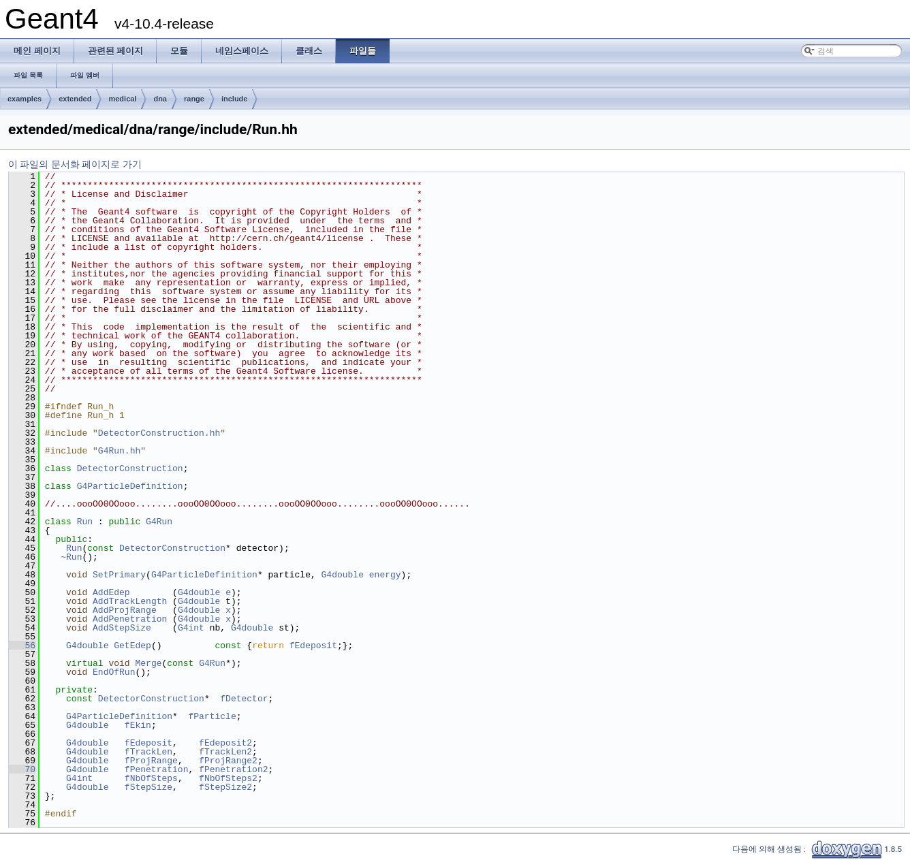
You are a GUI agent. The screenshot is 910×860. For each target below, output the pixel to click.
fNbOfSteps (151, 778)
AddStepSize (122, 628)
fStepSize (148, 787)
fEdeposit (313, 645)
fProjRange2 (228, 760)
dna (160, 99)
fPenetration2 (233, 769)
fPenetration (157, 769)
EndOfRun (114, 672)
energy (385, 575)
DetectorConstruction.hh (159, 433)
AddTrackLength (130, 601)
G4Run (159, 521)
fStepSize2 (225, 787)
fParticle (212, 716)
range (194, 99)
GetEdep (132, 645)
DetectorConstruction (130, 468)
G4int (191, 628)
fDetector (244, 698)
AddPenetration (130, 619)
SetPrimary (119, 575)
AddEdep (111, 592)
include (234, 99)
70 (22, 769)
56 (22, 645)
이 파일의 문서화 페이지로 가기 (75, 164)
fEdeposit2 (225, 743)
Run (85, 521)
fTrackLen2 (225, 752)
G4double (342, 575)
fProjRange (151, 760)
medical (122, 99)
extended (75, 99)
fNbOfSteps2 (228, 778)
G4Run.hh (119, 451)
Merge (148, 663)
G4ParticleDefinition (130, 486)
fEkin (138, 725)
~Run (71, 557)
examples (24, 99)
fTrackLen (148, 752)
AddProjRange (125, 610)
